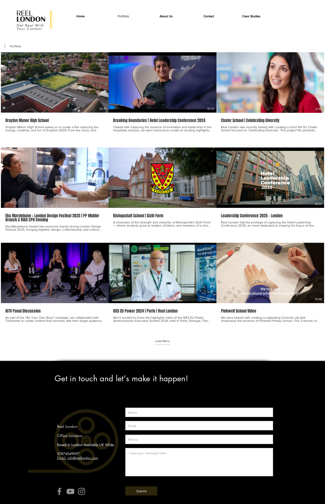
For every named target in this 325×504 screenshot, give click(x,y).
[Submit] (141, 490)
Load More (162, 341)
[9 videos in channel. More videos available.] (162, 189)
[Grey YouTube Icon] (70, 491)
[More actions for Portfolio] (13, 46)
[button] (251, 16)
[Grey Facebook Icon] (59, 491)
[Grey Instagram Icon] (81, 491)
